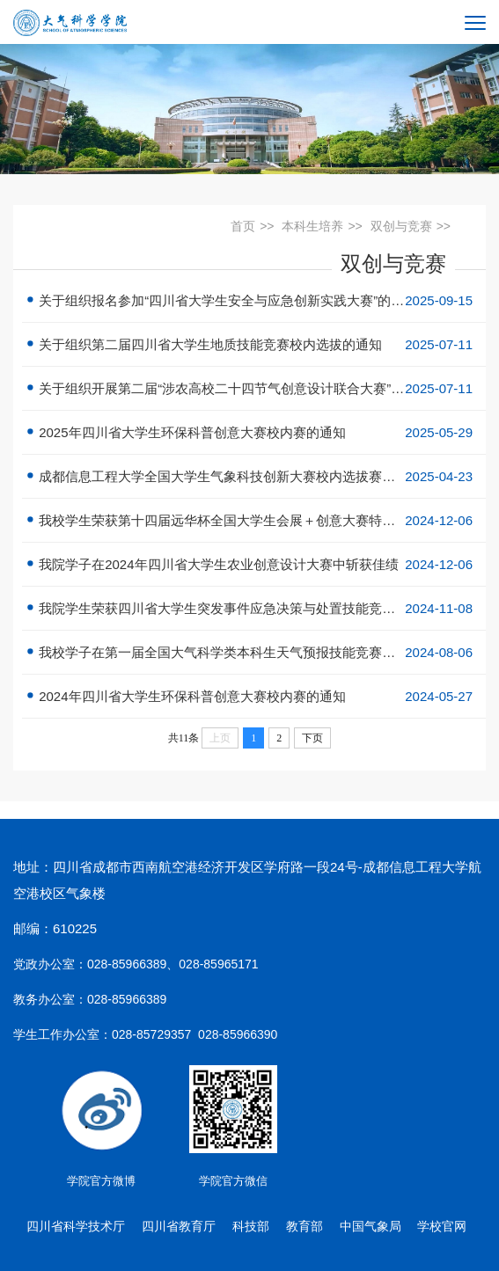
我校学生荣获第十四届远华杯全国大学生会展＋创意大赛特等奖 (254, 520)
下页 (312, 738)
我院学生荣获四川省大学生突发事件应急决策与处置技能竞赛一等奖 (254, 608)
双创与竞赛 (401, 226)
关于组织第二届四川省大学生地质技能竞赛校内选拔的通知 (254, 344)
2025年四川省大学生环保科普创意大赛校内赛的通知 (254, 432)
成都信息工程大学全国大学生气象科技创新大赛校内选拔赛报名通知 (254, 476)
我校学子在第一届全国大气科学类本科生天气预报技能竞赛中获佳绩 (254, 652)
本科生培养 (312, 226)
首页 (243, 226)
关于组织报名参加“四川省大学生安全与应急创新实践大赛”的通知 (254, 300)
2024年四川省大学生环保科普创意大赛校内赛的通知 (254, 696)
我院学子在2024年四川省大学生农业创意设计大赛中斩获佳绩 (254, 564)
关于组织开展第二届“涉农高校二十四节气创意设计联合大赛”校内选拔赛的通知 (254, 388)
